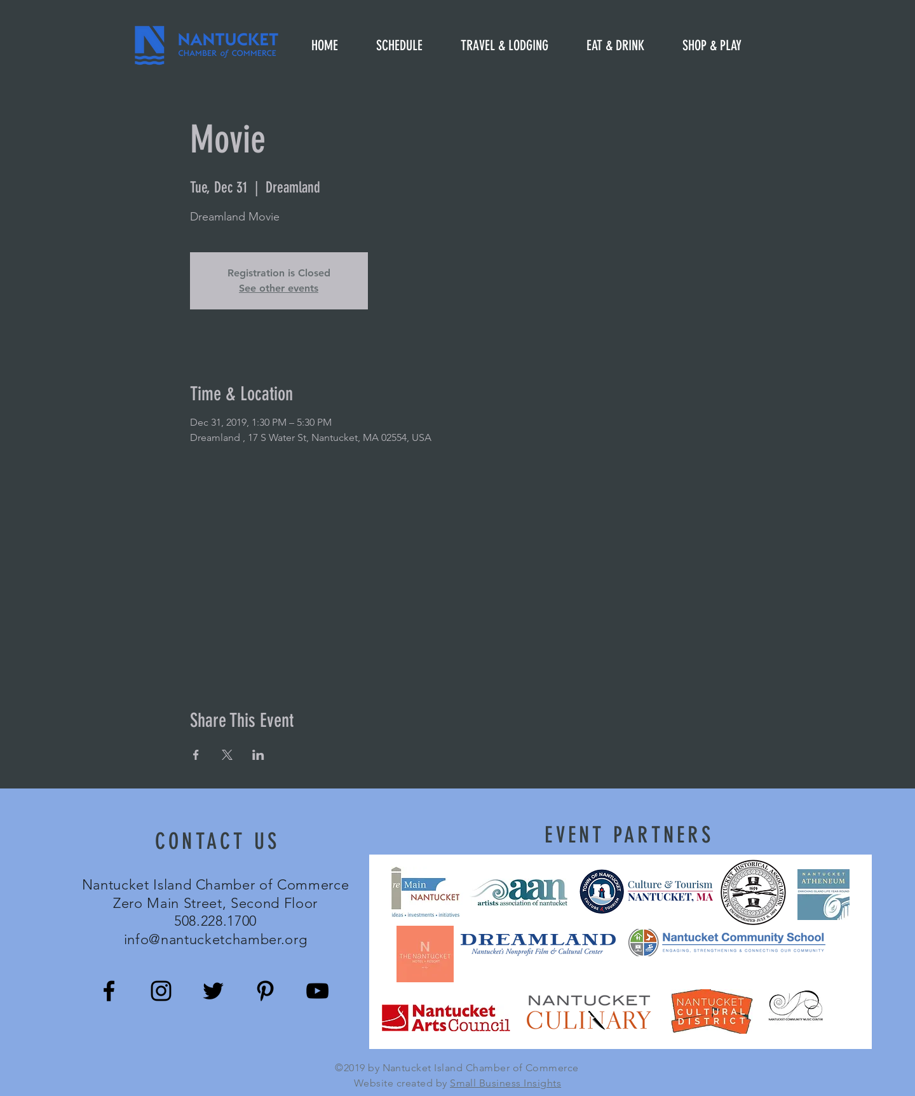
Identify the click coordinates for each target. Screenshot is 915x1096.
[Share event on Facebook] (196, 755)
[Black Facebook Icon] (109, 991)
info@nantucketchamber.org (216, 939)
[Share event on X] (227, 755)
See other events (278, 288)
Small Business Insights (505, 1083)
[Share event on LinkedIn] (258, 755)
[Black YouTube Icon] (317, 991)
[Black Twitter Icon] (213, 991)
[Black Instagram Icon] (161, 991)
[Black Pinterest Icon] (265, 991)
